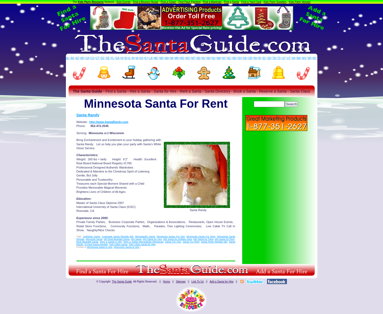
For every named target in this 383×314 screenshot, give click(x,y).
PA (255, 58)
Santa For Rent (191, 241)
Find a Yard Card (251, 2)
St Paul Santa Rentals (96, 244)
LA (150, 58)
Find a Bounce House (145, 2)
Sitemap (181, 281)
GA (117, 58)
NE (198, 58)
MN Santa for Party (203, 239)
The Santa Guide (122, 281)
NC (229, 58)
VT (288, 58)
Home (166, 281)
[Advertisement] (276, 169)
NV (203, 58)
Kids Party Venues (299, 2)
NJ (213, 58)
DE (108, 58)
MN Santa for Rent (225, 239)
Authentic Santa (91, 236)
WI (309, 58)
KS (141, 58)
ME (156, 58)
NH (208, 58)
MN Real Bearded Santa (117, 239)
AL (67, 58)
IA (137, 58)
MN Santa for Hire (152, 239)
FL (112, 58)
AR (82, 58)
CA (87, 58)
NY (224, 58)
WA (298, 58)
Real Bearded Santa (87, 241)
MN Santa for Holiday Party (177, 239)
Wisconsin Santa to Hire (126, 247)
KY (146, 58)
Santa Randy (88, 115)
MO (188, 58)
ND (234, 58)
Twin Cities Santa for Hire (142, 244)
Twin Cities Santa (118, 244)
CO (92, 58)
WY (315, 58)
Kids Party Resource (91, 2)
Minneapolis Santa (145, 236)
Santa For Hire (173, 241)
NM (219, 58)
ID (125, 58)
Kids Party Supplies (275, 2)
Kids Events (123, 2)
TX (279, 58)
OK (245, 58)
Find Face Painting (189, 2)
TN (274, 58)
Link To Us (197, 281)
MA (167, 58)
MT (193, 58)
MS (182, 58)
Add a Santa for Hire (222, 281)
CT (97, 58)
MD (161, 58)
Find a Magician (212, 2)
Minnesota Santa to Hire (100, 247)
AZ (77, 58)
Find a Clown (168, 2)
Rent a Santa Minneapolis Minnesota (143, 241)
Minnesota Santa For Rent (200, 236)
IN (133, 58)
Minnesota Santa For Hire (171, 236)
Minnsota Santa (94, 239)
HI (122, 58)
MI (171, 58)
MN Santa (136, 239)
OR (250, 58)
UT (284, 58)
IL (129, 58)
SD (269, 58)
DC (103, 58)
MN (177, 58)
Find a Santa (231, 2)
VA (293, 58)
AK (72, 58)
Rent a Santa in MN (111, 241)
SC (264, 58)
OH (240, 58)
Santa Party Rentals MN (214, 241)
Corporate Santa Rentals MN (117, 236)
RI (259, 58)
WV (304, 58)
